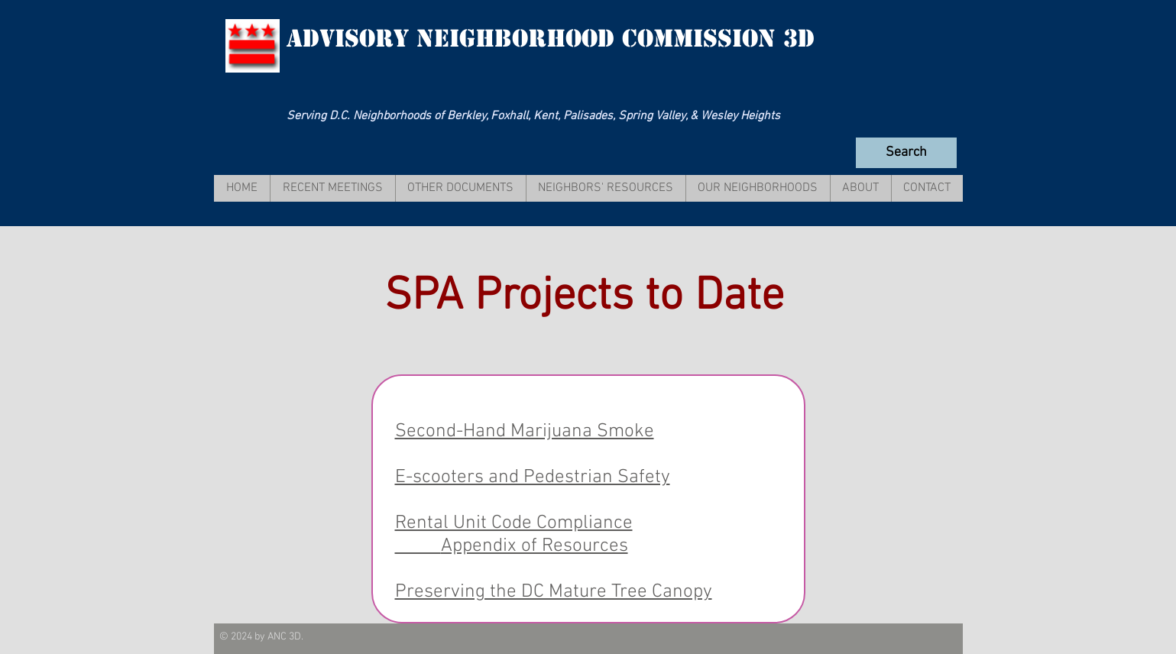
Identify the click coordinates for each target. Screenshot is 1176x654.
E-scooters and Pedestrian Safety (532, 477)
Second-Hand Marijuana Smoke (524, 431)
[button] (332, 188)
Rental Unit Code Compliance (514, 523)
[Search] (906, 153)
